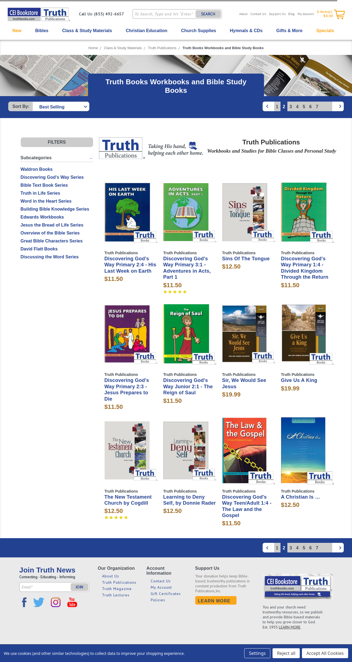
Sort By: (20, 106)
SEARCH (208, 14)
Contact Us (258, 14)
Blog (291, 14)
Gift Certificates (166, 593)
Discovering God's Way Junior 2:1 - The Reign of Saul (188, 386)
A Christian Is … (300, 497)
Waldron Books (37, 169)
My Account (306, 14)
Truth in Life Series (40, 193)
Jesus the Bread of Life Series (52, 225)
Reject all (286, 653)
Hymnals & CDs (246, 30)
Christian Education (146, 30)
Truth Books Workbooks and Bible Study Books (223, 48)
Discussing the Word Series (50, 257)
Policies (158, 599)
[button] (57, 142)
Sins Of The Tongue (246, 258)
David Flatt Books (39, 249)
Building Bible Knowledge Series (55, 209)
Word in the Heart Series (46, 201)
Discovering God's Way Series (52, 177)
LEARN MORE (290, 627)
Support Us (277, 14)
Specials (325, 30)
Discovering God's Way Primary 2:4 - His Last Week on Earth (130, 265)
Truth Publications (162, 48)
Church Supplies (198, 30)
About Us (110, 576)
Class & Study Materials (87, 30)
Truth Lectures (116, 595)
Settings (257, 653)
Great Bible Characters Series (52, 241)
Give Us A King (299, 380)
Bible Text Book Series (44, 185)
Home (93, 48)
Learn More (214, 601)
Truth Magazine (117, 588)
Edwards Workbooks (42, 217)
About (243, 14)
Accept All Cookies (325, 653)
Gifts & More (289, 30)
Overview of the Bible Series (50, 233)
